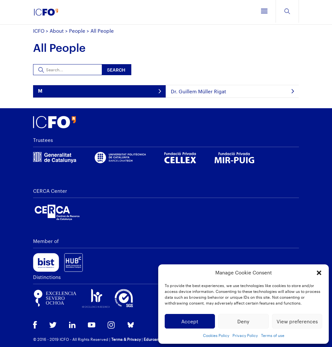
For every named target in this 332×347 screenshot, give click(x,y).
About (57, 31)
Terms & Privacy (126, 339)
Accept (189, 321)
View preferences (297, 321)
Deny (243, 321)
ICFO (38, 31)
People (77, 31)
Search (116, 70)
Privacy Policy (245, 335)
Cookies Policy (216, 335)
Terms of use (272, 335)
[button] (319, 273)
